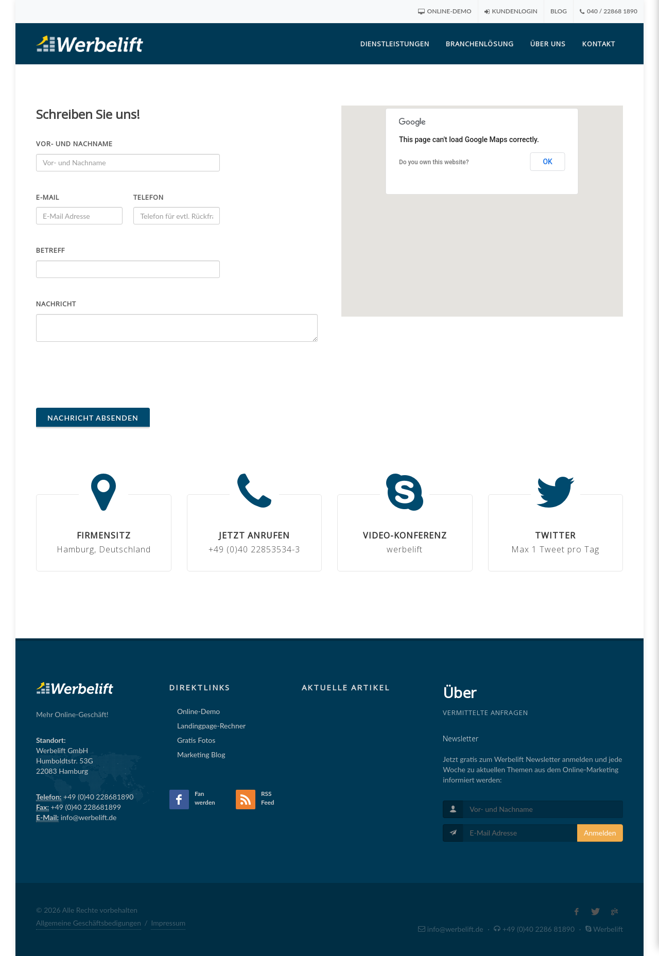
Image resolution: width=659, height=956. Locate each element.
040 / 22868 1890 (608, 11)
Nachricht (56, 303)
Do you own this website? (434, 162)
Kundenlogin (510, 11)
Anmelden (600, 832)
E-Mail (47, 197)
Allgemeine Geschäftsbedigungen (88, 922)
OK (547, 162)
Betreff (50, 250)
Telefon (148, 197)
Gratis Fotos (196, 740)
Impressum (168, 922)
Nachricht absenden (92, 417)
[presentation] (114, 375)
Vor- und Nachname (74, 143)
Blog (558, 11)
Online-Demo (445, 11)
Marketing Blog (201, 754)
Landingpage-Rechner (211, 725)
